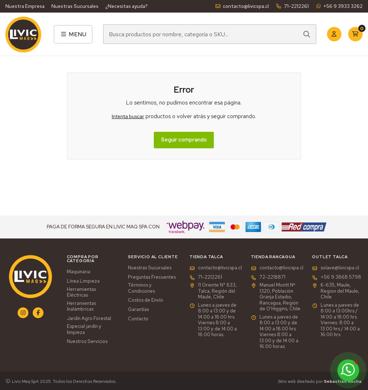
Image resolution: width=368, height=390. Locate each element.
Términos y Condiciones (141, 288)
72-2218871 (268, 277)
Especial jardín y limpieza (84, 329)
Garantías (138, 309)
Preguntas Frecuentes (152, 277)
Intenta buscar (128, 116)
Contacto (138, 319)
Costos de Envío (145, 300)
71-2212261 (292, 6)
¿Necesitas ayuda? (126, 6)
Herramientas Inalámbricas (81, 306)
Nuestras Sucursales (74, 6)
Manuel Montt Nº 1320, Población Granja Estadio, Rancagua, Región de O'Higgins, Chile (275, 297)
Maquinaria (78, 272)
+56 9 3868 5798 (336, 277)
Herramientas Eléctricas (81, 292)
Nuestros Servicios (87, 341)
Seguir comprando (184, 139)
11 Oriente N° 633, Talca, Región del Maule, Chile (212, 291)
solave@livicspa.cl (335, 268)
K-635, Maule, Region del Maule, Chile (335, 291)
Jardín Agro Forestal (89, 318)
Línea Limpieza (83, 281)
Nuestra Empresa (25, 6)
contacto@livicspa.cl (242, 6)
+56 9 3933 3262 (339, 6)
